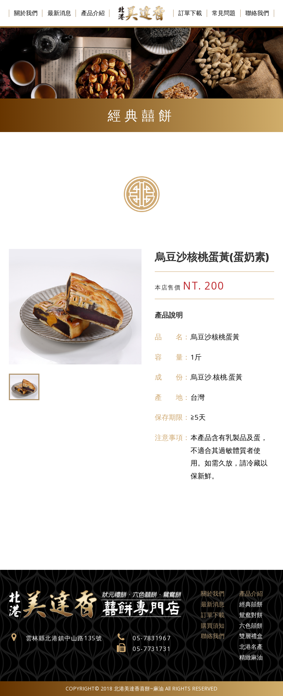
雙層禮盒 (251, 636)
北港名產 (251, 647)
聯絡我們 (257, 13)
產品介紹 (93, 13)
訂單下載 (190, 13)
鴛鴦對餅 (251, 615)
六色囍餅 (251, 625)
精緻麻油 (251, 657)
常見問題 (223, 13)
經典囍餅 (251, 604)
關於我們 (26, 13)
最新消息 (59, 13)
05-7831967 (152, 638)
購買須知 (212, 625)
